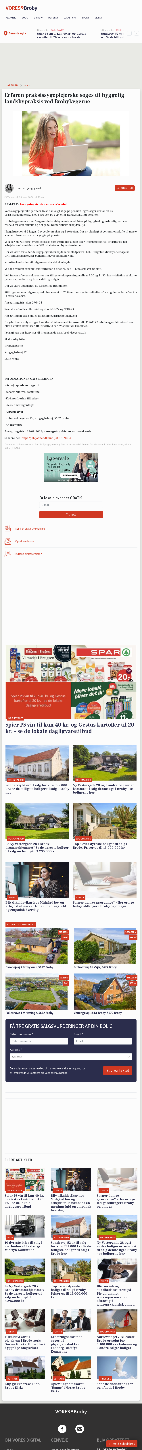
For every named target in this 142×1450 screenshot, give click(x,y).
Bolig (25, 17)
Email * (78, 1034)
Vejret (98, 17)
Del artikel (124, 188)
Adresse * (16, 1049)
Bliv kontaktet (117, 1070)
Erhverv (38, 17)
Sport (85, 17)
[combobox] (12, 1057)
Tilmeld (71, 514)
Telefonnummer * (21, 1034)
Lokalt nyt (70, 17)
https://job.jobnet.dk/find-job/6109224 (46, 438)
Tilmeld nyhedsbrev (122, 1443)
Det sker (53, 17)
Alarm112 (11, 17)
